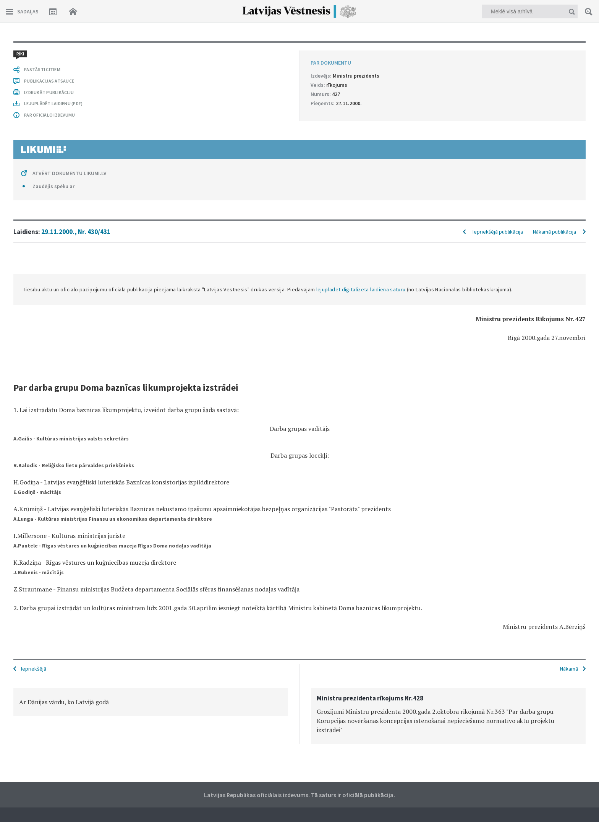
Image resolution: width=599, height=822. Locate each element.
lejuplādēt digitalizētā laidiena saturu (361, 289)
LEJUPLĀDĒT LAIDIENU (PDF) (53, 103)
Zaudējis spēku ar (53, 186)
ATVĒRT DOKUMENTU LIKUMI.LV (69, 173)
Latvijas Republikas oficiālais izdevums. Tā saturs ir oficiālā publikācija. (299, 795)
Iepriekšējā (33, 668)
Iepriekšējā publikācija (498, 231)
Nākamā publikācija (554, 231)
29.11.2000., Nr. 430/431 (75, 231)
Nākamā (569, 668)
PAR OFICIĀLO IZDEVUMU (49, 115)
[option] (150, 702)
